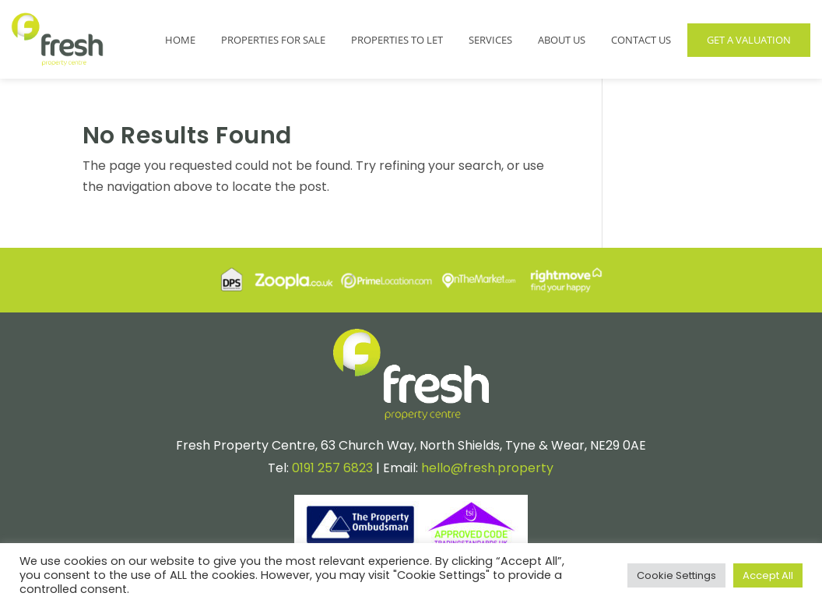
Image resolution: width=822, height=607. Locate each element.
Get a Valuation (749, 40)
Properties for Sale (273, 40)
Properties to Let (397, 40)
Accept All (768, 575)
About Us (561, 40)
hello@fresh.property (487, 468)
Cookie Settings (676, 575)
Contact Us (641, 40)
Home (180, 40)
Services (490, 40)
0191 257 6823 (332, 468)
